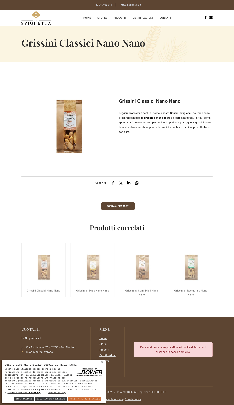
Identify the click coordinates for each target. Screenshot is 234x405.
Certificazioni (143, 17)
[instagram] (211, 17)
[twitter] (121, 182)
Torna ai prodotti (118, 206)
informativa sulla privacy (23, 392)
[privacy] (108, 399)
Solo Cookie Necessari (51, 398)
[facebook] (205, 17)
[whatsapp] (137, 182)
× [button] (101, 362)
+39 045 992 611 (103, 5)
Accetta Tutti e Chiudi (85, 398)
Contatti (166, 17)
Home (87, 17)
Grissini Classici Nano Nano (43, 288)
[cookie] (133, 399)
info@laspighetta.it (130, 5)
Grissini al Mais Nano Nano (92, 288)
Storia (102, 17)
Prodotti (119, 17)
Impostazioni (24, 398)
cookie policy (57, 392)
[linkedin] (128, 182)
